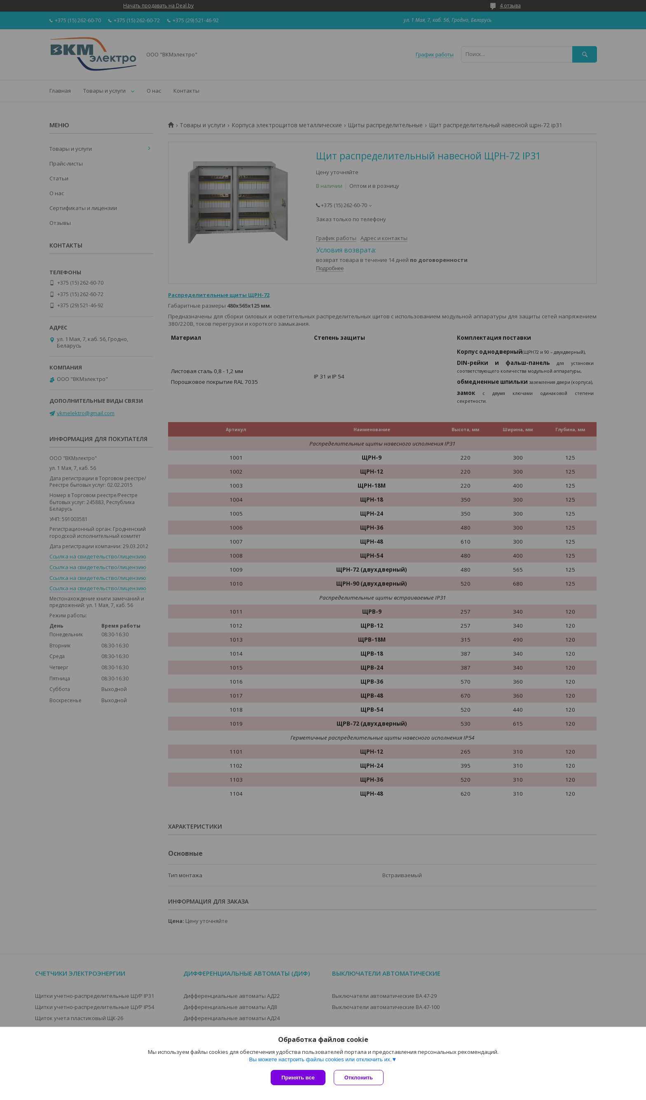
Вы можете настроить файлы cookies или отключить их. (320, 1059)
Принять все (298, 1077)
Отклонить (358, 1077)
